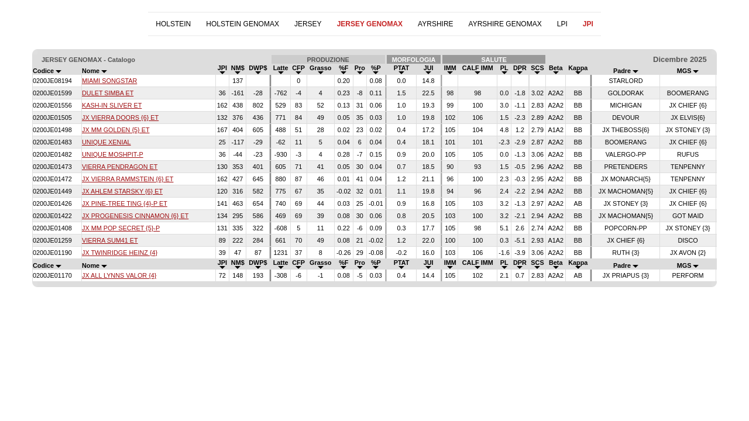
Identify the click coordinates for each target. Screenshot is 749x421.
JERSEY (308, 24)
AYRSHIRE (435, 24)
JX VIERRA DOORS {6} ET (120, 117)
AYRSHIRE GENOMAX (505, 24)
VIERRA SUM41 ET (110, 240)
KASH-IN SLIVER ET (112, 105)
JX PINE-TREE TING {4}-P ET (124, 203)
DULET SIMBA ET (107, 92)
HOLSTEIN (173, 24)
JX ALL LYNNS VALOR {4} (119, 275)
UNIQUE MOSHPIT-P (112, 154)
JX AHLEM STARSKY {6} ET (122, 191)
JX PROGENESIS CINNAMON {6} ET (135, 215)
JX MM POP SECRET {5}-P (121, 228)
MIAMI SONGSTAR (109, 80)
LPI (562, 24)
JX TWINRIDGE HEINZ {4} (119, 252)
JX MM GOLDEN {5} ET (116, 129)
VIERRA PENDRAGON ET (119, 166)
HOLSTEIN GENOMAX (242, 24)
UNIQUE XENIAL (106, 142)
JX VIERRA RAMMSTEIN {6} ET (127, 178)
